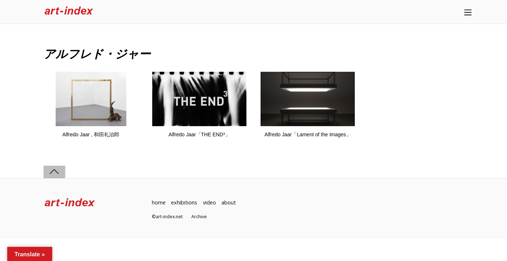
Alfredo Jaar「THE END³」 (199, 134)
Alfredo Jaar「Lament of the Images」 (308, 134)
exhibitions (184, 202)
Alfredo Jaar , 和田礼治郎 (90, 134)
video (209, 202)
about (228, 202)
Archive (199, 217)
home (159, 202)
